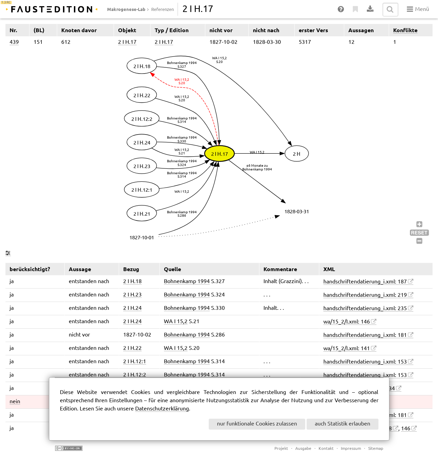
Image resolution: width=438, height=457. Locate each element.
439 (14, 42)
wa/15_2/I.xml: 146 (346, 322)
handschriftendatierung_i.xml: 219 (365, 295)
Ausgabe (303, 448)
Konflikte (405, 30)
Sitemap (375, 448)
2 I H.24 (132, 308)
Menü (418, 9)
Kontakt (326, 448)
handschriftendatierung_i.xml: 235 (365, 308)
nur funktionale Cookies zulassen (257, 424)
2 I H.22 (132, 348)
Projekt (281, 448)
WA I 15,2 (176, 321)
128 (387, 428)
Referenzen (162, 10)
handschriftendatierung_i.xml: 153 (365, 362)
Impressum (351, 448)
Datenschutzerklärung (162, 408)
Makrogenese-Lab (126, 9)
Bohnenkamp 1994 (187, 281)
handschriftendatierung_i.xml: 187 (365, 281)
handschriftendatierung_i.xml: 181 (365, 335)
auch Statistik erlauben (342, 424)
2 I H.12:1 (134, 361)
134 (390, 388)
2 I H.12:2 (134, 375)
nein (15, 401)
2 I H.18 (132, 281)
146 (405, 428)
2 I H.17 (127, 42)
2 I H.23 (132, 294)
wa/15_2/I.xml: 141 (346, 348)
